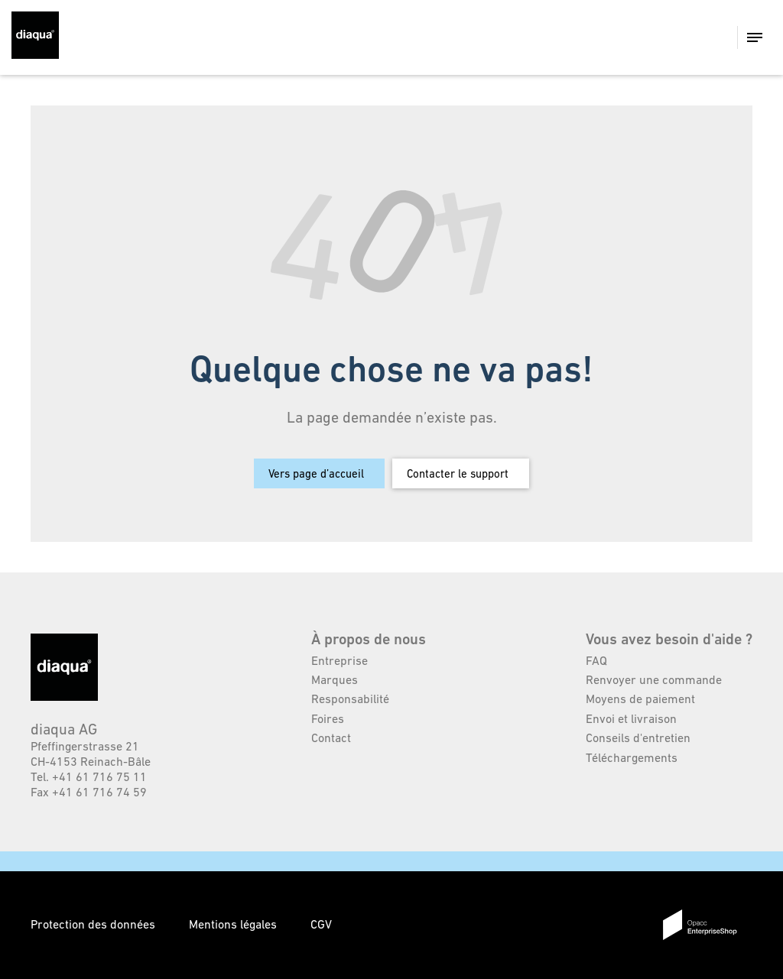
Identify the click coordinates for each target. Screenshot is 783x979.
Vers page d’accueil (316, 473)
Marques (334, 679)
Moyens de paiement (640, 698)
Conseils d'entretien (638, 737)
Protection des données (94, 924)
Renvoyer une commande (654, 679)
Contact (331, 737)
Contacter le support (457, 473)
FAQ (596, 660)
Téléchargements (631, 757)
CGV (321, 924)
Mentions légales (234, 924)
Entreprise (339, 660)
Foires (327, 718)
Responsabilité (350, 698)
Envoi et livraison (631, 718)
